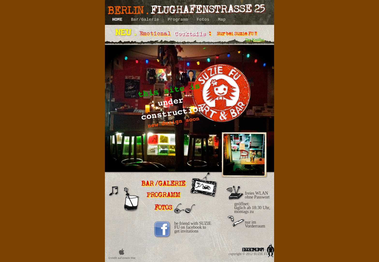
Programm (179, 19)
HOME (118, 19)
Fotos (204, 19)
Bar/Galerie (146, 19)
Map (222, 19)
